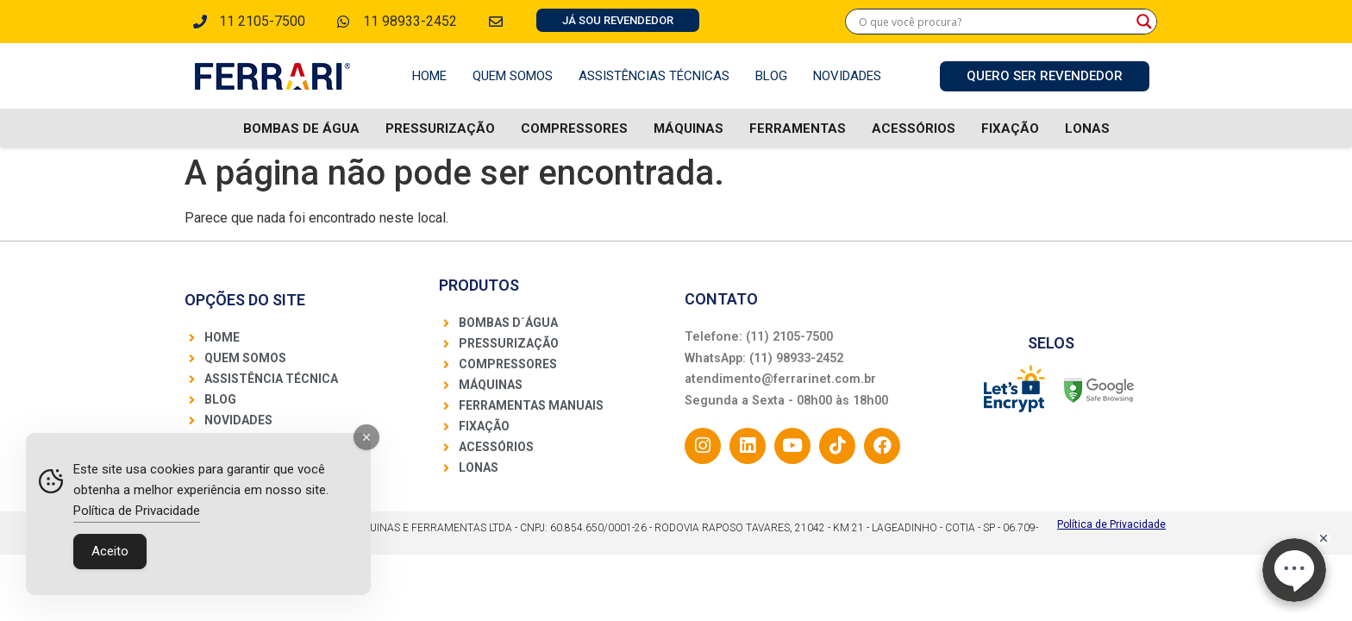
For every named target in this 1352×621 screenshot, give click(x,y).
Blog (771, 76)
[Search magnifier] (1144, 21)
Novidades (847, 76)
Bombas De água (301, 128)
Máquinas (688, 128)
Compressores (574, 128)
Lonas (1087, 128)
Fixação (1010, 128)
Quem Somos (513, 76)
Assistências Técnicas (654, 76)
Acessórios (913, 128)
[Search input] (993, 21)
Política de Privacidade (1111, 524)
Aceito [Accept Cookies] (109, 551)
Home (429, 76)
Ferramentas (797, 128)
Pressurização (440, 128)
